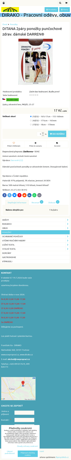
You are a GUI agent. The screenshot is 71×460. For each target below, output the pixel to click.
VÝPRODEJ (7, 261)
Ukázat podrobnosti (10, 452)
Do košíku (57, 133)
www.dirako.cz (26, 354)
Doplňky (6, 253)
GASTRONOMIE (9, 257)
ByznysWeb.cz (62, 457)
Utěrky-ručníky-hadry (36, 241)
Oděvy (36, 220)
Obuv (36, 228)
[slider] (33, 95)
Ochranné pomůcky (36, 236)
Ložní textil (36, 245)
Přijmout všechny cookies (28, 453)
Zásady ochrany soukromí (27, 446)
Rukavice (36, 224)
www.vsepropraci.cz (10, 354)
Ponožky (6, 232)
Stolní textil (36, 249)
